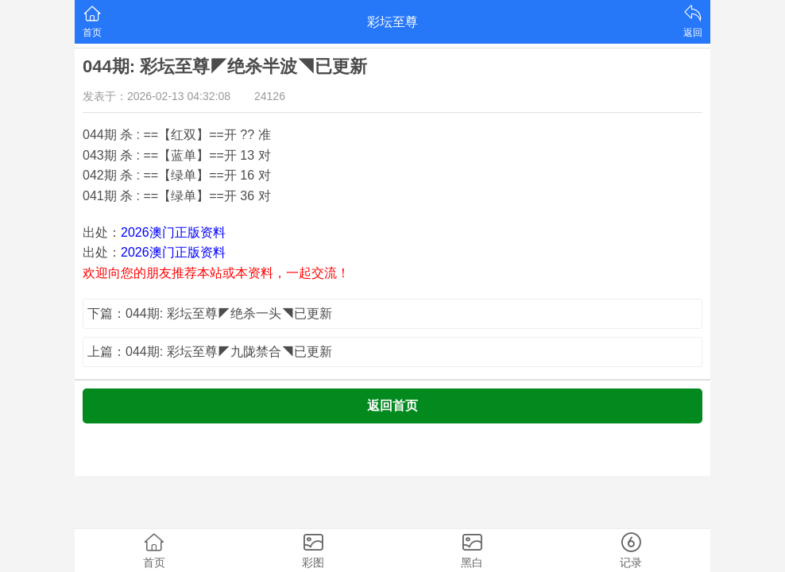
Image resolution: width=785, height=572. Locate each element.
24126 (269, 96)
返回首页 (392, 405)
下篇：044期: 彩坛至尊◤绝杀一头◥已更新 (209, 313)
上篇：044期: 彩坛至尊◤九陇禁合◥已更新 (209, 351)
